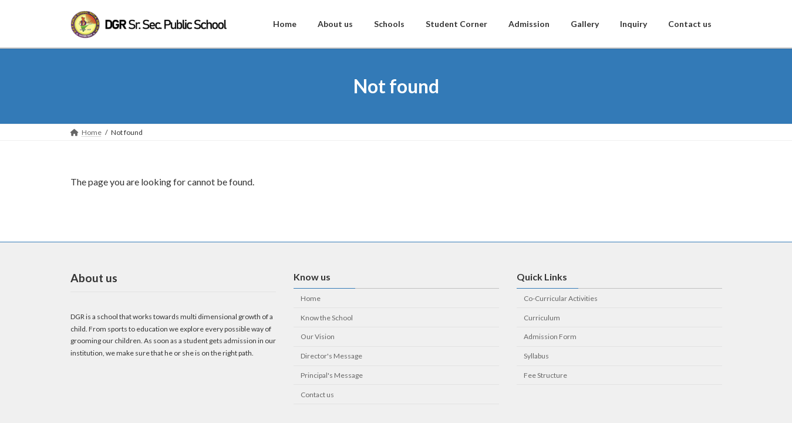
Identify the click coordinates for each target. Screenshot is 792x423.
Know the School (327, 317)
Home (311, 297)
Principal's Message (332, 375)
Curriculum (542, 317)
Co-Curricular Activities (561, 297)
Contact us (317, 394)
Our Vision (318, 336)
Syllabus (536, 355)
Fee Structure (545, 375)
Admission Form (550, 336)
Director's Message (331, 355)
